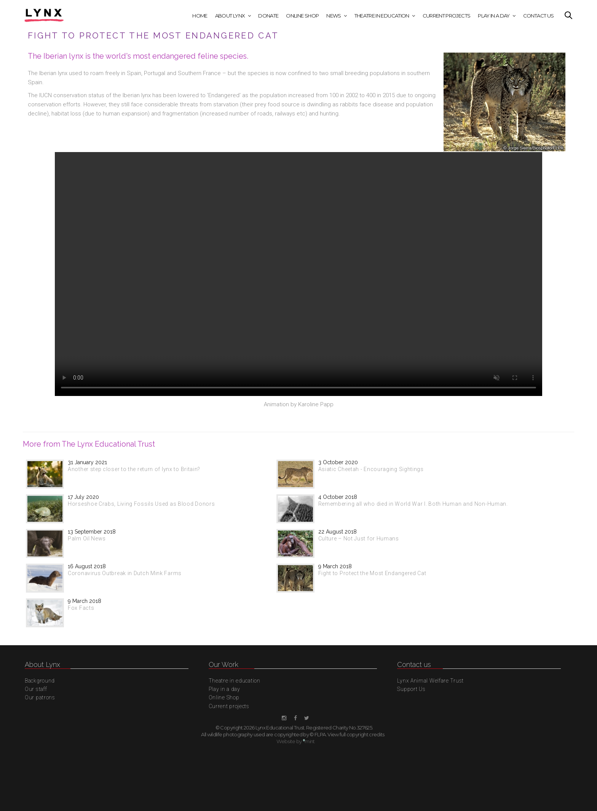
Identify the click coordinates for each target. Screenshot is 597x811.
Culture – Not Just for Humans (358, 538)
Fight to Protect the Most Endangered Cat (372, 573)
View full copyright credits (355, 734)
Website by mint (295, 741)
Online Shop (302, 16)
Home (199, 16)
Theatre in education (381, 16)
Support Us (411, 689)
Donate (268, 16)
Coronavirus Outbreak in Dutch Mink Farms (125, 573)
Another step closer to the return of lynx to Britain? (134, 469)
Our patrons (40, 697)
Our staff (36, 689)
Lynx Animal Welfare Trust (430, 681)
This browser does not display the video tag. (298, 274)
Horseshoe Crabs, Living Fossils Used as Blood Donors (141, 504)
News (333, 16)
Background (40, 681)
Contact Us (538, 16)
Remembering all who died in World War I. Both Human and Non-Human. (413, 504)
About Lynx (230, 16)
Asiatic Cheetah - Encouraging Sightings (371, 469)
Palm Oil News (87, 538)
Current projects (447, 16)
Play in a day (494, 16)
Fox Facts (81, 608)
